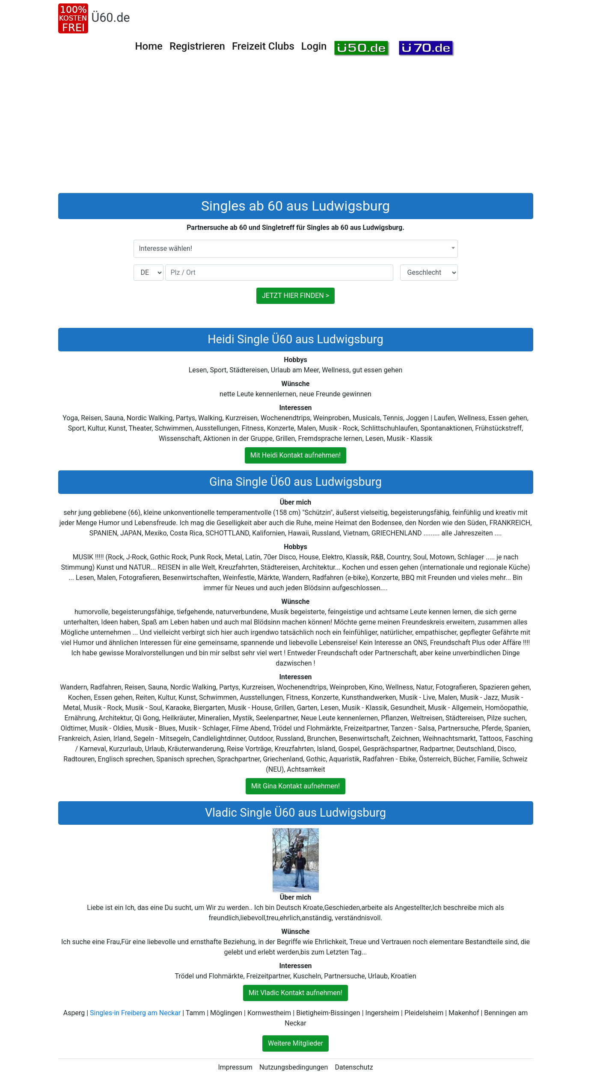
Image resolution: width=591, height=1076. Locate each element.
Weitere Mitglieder (295, 1043)
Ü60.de (111, 17)
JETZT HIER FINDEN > (295, 295)
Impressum (235, 1067)
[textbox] (295, 248)
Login (314, 46)
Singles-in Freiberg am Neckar (135, 1013)
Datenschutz (354, 1067)
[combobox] (296, 249)
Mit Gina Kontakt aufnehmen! (295, 786)
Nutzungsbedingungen (293, 1067)
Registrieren (197, 46)
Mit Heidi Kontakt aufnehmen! (295, 455)
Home (149, 46)
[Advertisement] (295, 129)
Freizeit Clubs (263, 46)
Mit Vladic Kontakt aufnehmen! (295, 993)
